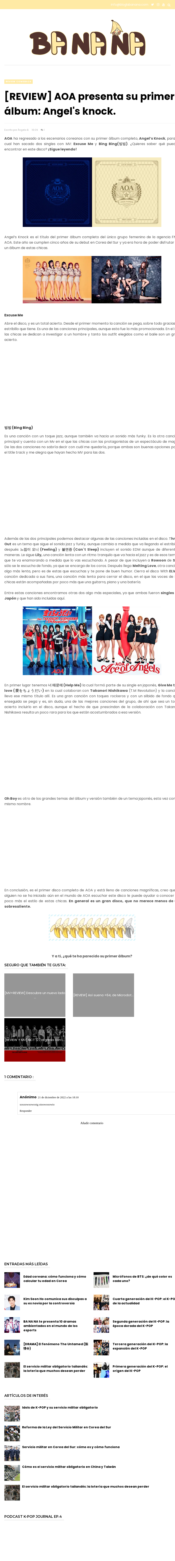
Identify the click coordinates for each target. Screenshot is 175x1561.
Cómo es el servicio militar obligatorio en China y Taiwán (69, 1422)
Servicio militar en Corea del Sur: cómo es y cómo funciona (71, 1402)
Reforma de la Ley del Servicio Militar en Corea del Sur (66, 1382)
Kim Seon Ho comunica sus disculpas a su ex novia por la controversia (55, 1256)
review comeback (18, 81)
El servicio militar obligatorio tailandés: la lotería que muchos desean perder (55, 1323)
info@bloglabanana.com (129, 4)
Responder (26, 1066)
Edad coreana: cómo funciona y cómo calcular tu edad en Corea (54, 1233)
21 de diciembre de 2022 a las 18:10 (58, 1052)
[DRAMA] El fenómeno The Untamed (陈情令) (55, 1301)
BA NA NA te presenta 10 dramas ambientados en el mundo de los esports (50, 1280)
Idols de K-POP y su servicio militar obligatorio (60, 1362)
